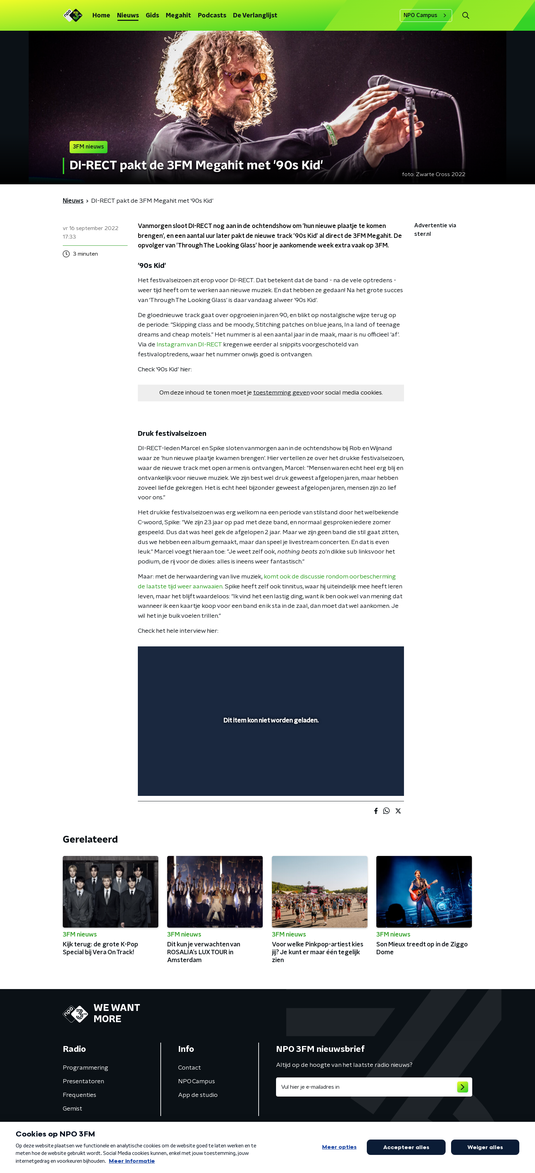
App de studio (198, 1095)
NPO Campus (426, 15)
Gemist (72, 1109)
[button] (465, 15)
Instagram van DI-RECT (189, 345)
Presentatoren (83, 1081)
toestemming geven (281, 393)
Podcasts (212, 16)
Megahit (178, 16)
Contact (189, 1068)
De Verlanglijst (255, 16)
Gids (152, 16)
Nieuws (128, 16)
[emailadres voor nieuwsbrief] (374, 1087)
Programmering (85, 1068)
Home (101, 16)
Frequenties (79, 1095)
